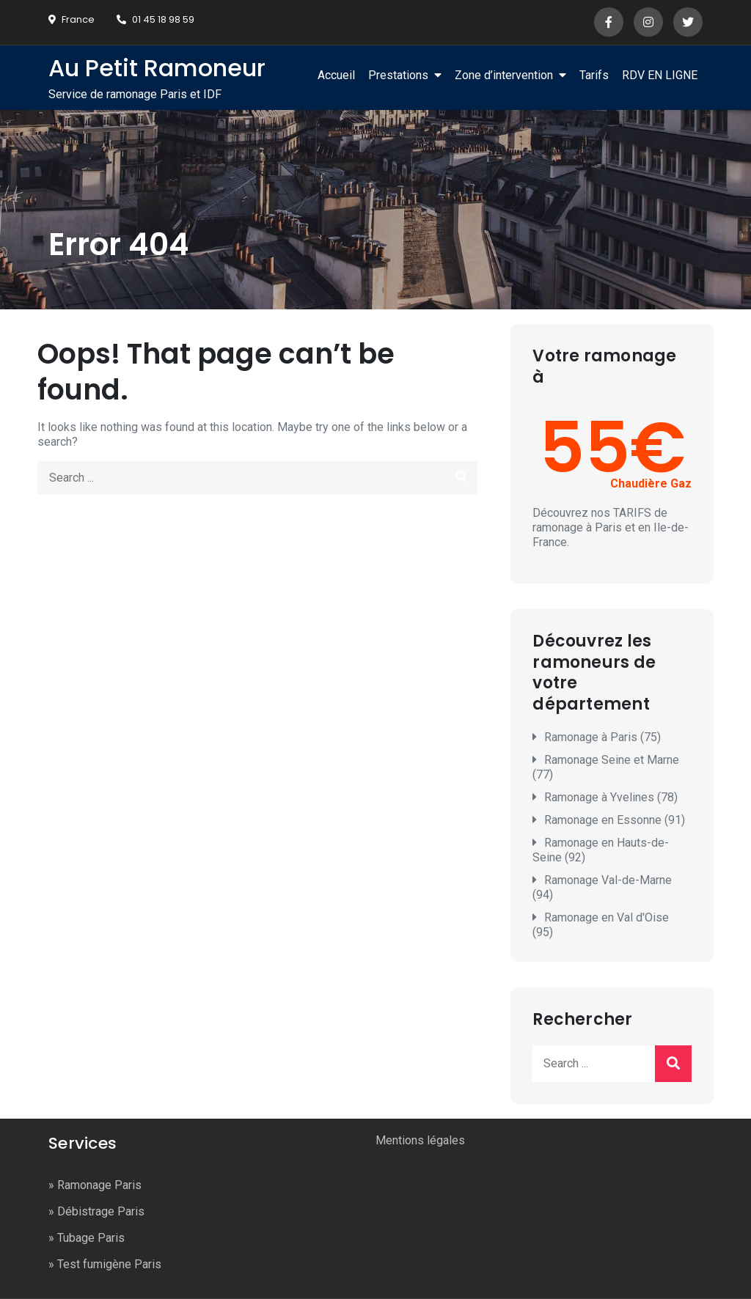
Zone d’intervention (504, 75)
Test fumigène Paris (109, 1264)
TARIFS (632, 513)
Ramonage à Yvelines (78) (611, 797)
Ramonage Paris (99, 1185)
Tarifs (594, 75)
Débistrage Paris (100, 1211)
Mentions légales (420, 1140)
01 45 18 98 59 (155, 19)
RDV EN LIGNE (659, 75)
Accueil (336, 75)
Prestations (398, 75)
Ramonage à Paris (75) (602, 737)
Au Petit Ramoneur (156, 67)
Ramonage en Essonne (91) (614, 820)
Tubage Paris (91, 1238)
